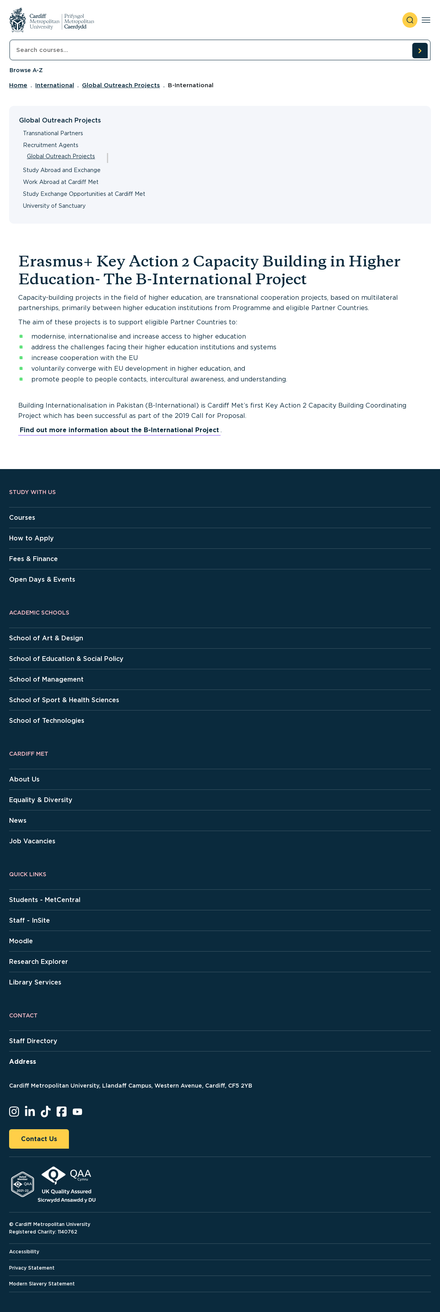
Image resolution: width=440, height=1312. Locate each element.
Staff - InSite (29, 920)
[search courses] (419, 50)
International (54, 85)
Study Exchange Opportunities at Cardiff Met (84, 194)
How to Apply (31, 538)
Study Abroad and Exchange (62, 170)
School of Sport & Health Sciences (64, 700)
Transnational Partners (53, 133)
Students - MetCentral (44, 900)
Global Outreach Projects (121, 85)
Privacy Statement (32, 1268)
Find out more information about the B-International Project (119, 430)
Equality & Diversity (40, 800)
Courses (22, 517)
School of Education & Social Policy (66, 659)
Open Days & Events (42, 579)
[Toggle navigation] (425, 20)
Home (18, 85)
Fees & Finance (33, 559)
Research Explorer (38, 961)
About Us (24, 779)
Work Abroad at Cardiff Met (61, 182)
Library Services (35, 982)
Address (22, 1061)
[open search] (409, 20)
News (18, 820)
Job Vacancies (32, 841)
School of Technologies (46, 720)
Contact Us (39, 1139)
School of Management (46, 679)
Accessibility (24, 1252)
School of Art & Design (46, 638)
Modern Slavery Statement (42, 1284)
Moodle (21, 941)
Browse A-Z (26, 70)
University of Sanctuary (54, 206)
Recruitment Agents (50, 145)
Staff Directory (33, 1041)
